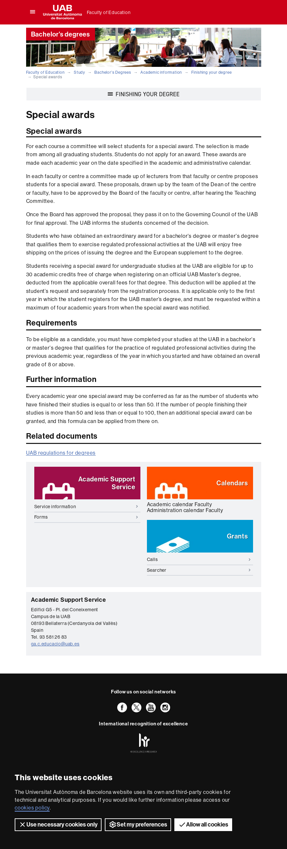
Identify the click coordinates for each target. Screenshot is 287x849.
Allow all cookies (203, 824)
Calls (199, 559)
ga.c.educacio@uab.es (55, 643)
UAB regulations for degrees (61, 453)
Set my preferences (138, 824)
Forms (86, 517)
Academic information (161, 72)
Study (79, 72)
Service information (86, 506)
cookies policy (32, 808)
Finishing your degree (211, 72)
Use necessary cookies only (58, 824)
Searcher (199, 570)
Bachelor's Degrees (112, 72)
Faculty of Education (109, 12)
